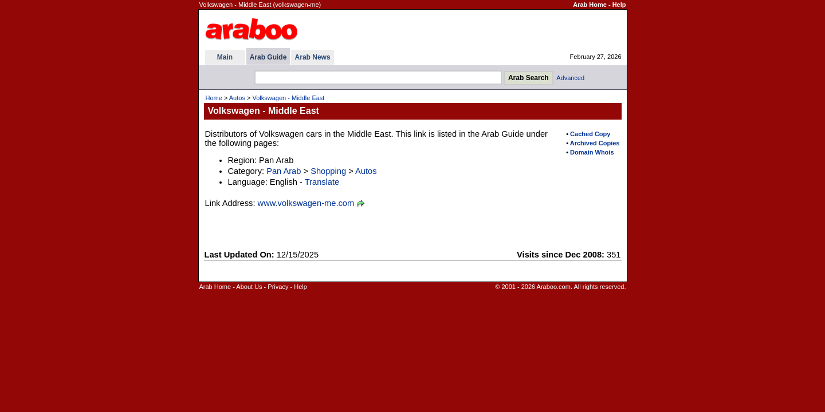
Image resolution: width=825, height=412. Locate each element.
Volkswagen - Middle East (288, 97)
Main (225, 57)
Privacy (278, 286)
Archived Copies (595, 143)
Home (214, 97)
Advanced (570, 77)
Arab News (313, 57)
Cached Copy (590, 133)
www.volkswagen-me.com (306, 203)
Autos (237, 97)
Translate (322, 182)
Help (619, 4)
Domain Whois (592, 152)
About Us (249, 286)
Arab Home (590, 4)
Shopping (328, 171)
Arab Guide (268, 57)
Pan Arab (283, 171)
